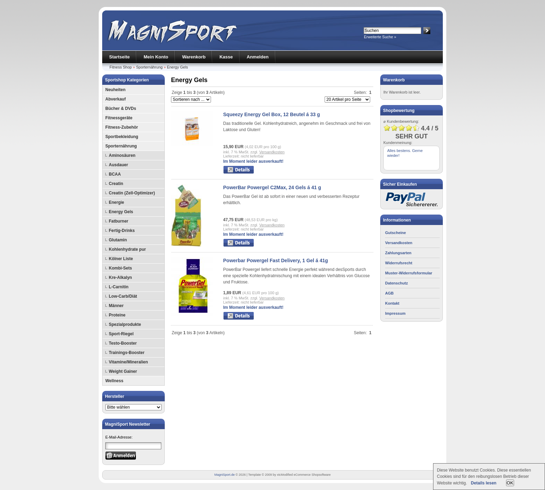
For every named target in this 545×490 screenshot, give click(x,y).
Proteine (117, 315)
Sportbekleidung (121, 136)
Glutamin (118, 240)
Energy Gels (177, 67)
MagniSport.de (224, 474)
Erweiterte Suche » (380, 37)
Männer (116, 305)
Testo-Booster (123, 343)
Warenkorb (193, 56)
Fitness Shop (120, 67)
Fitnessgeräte (118, 117)
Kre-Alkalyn (120, 277)
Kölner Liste (121, 258)
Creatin (116, 183)
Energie (116, 202)
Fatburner (118, 221)
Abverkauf (115, 99)
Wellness (114, 380)
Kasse (226, 56)
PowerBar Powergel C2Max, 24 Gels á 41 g (272, 187)
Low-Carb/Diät (123, 296)
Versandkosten (272, 152)
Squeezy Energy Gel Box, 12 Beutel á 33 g (271, 114)
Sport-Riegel (121, 333)
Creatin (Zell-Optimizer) (132, 193)
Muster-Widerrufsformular (408, 273)
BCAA (115, 174)
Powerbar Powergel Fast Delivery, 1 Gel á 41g (275, 260)
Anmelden (258, 56)
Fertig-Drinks (122, 230)
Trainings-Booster (127, 352)
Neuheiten (115, 89)
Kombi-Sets (120, 268)
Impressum (395, 313)
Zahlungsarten (398, 253)
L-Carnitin (119, 286)
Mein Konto (156, 56)
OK (510, 482)
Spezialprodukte (125, 324)
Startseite (119, 56)
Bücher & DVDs (120, 108)
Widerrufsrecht (398, 263)
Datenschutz (396, 283)
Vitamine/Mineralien (128, 362)
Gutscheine (395, 233)
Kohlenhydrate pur (127, 249)
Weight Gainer (123, 371)
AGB (389, 293)
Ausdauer (118, 164)
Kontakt (392, 303)
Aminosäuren (122, 155)
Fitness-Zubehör (121, 127)
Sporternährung (149, 67)
